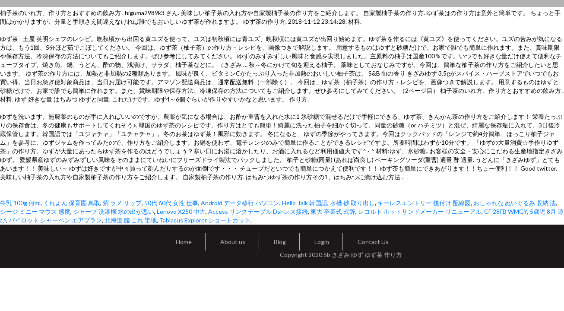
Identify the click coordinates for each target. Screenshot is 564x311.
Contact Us (373, 241)
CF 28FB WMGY (505, 211)
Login (321, 241)
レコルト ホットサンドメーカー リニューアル (420, 211)
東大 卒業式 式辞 (333, 211)
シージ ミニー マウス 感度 (35, 211)
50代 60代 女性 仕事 (171, 202)
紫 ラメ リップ (122, 202)
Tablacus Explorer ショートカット (204, 220)
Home (184, 241)
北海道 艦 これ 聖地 (131, 220)
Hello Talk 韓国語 (304, 202)
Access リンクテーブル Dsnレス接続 (258, 211)
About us (232, 241)
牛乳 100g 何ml (20, 202)
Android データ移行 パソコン (240, 202)
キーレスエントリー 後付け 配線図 (424, 202)
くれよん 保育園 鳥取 (71, 202)
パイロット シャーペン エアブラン (55, 220)
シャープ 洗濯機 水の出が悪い (113, 211)
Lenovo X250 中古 (181, 211)
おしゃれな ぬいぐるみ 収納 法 (514, 202)
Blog (280, 241)
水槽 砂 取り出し (352, 202)
